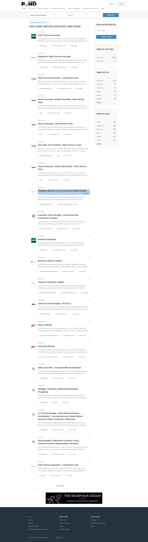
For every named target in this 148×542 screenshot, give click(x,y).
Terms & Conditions (33, 526)
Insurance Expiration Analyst (51, 282)
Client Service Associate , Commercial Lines (58, 78)
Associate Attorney (46, 346)
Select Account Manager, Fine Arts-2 (54, 303)
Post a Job (62, 520)
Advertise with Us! (64, 529)
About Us (31, 523)
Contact (30, 520)
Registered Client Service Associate (54, 56)
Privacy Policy (59, 537)
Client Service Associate (49, 35)
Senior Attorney (45, 325)
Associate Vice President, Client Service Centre (60, 145)
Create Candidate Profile (98, 523)
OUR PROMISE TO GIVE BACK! (37, 529)
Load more (60, 485)
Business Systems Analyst (50, 260)
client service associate (38, 22)
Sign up (121, 4)
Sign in (111, 4)
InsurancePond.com (43, 537)
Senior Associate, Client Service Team (55, 123)
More (99, 102)
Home (30, 517)
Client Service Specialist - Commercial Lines (58, 465)
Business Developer (47, 239)
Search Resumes (64, 523)
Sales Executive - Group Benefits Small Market (59, 367)
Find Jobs (110, 15)
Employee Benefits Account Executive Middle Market (62, 191)
